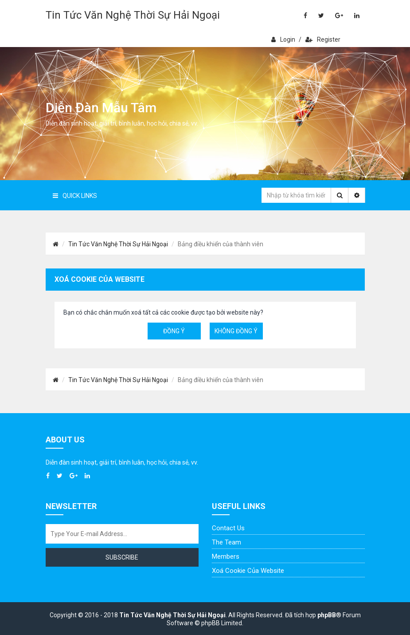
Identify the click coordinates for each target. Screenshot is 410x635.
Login (283, 39)
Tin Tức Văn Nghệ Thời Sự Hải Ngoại (133, 15)
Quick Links (75, 195)
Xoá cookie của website (248, 571)
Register (322, 39)
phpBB (326, 615)
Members (225, 556)
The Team (226, 542)
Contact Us (228, 528)
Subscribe (121, 557)
